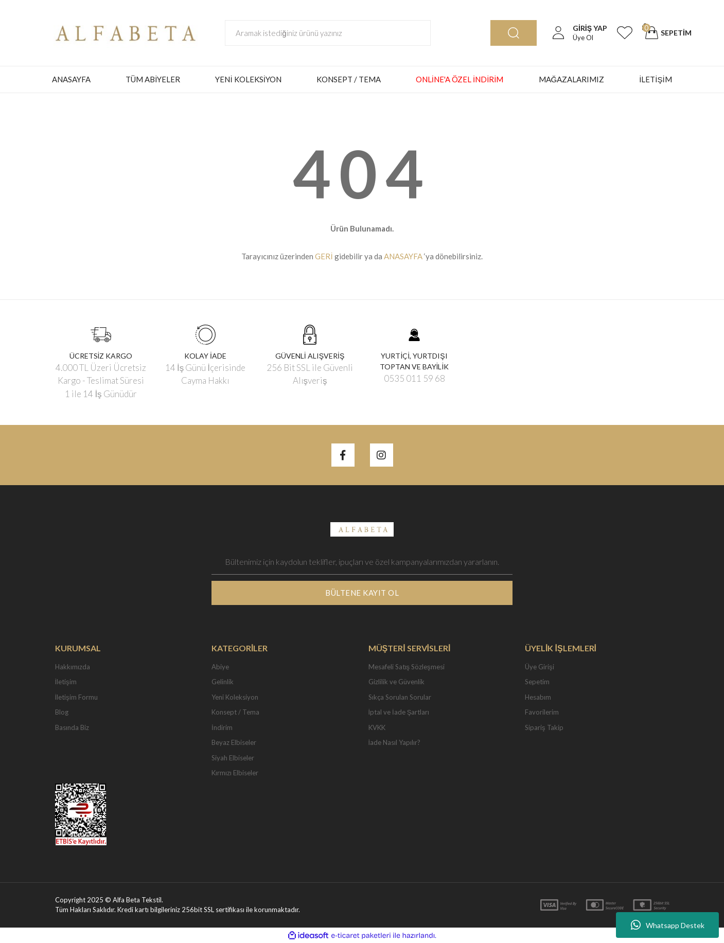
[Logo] (122, 32)
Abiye (220, 667)
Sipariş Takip (544, 727)
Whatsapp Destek (667, 925)
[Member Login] (558, 33)
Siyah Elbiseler (232, 758)
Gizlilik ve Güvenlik (396, 682)
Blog (61, 712)
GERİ (323, 256)
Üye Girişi (539, 667)
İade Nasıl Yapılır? (394, 742)
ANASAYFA (71, 79)
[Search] (328, 33)
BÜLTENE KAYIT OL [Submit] (362, 592)
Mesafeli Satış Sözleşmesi (406, 667)
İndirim (222, 727)
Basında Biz (72, 727)
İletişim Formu (76, 697)
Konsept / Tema (235, 712)
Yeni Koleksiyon (234, 697)
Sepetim (537, 682)
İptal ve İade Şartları (399, 712)
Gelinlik (222, 682)
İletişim (66, 682)
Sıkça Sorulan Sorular (399, 697)
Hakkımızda (72, 667)
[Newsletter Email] (362, 562)
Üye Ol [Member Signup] (583, 37)
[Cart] (667, 33)
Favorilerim (542, 712)
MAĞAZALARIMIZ (572, 79)
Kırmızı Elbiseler (234, 773)
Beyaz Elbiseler (233, 742)
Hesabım (538, 697)
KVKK (376, 727)
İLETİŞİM (655, 79)
